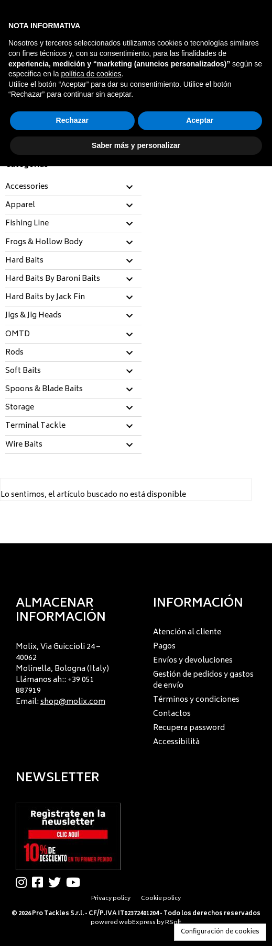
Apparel (20, 205)
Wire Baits (23, 445)
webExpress (137, 923)
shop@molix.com (72, 702)
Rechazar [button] (72, 120)
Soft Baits (23, 371)
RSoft (173, 923)
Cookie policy (161, 899)
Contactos (172, 714)
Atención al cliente (187, 632)
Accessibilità (176, 742)
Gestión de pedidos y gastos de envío (203, 680)
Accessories (26, 187)
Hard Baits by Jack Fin (45, 297)
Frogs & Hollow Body (44, 242)
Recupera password (189, 728)
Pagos (164, 646)
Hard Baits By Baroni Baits (52, 279)
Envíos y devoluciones (193, 660)
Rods (14, 353)
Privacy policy (110, 899)
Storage (19, 408)
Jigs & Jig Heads (33, 316)
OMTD (17, 334)
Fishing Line (27, 224)
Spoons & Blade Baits (44, 389)
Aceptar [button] (199, 120)
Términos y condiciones (196, 699)
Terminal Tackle (35, 426)
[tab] (73, 187)
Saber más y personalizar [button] (136, 145)
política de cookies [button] (91, 74)
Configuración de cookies (220, 932)
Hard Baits (24, 261)
